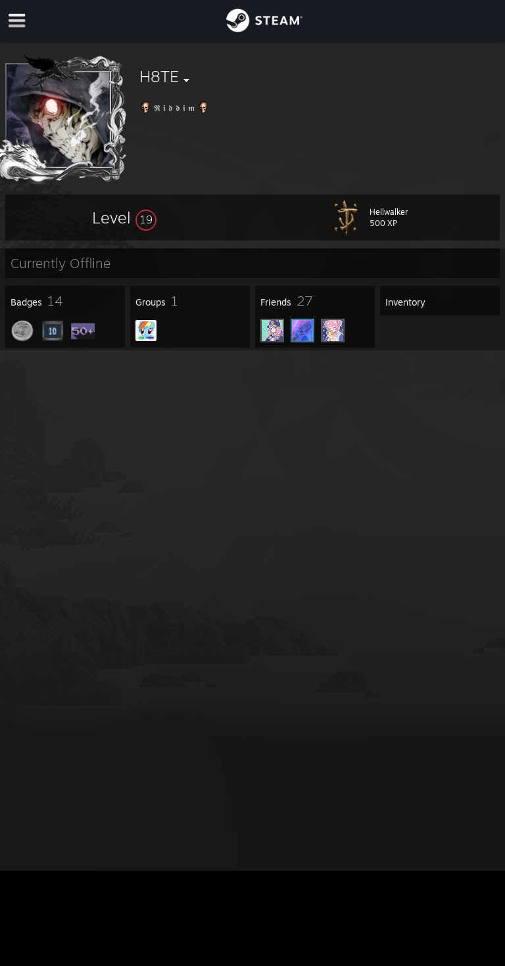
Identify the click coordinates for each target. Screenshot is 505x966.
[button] (124, 217)
